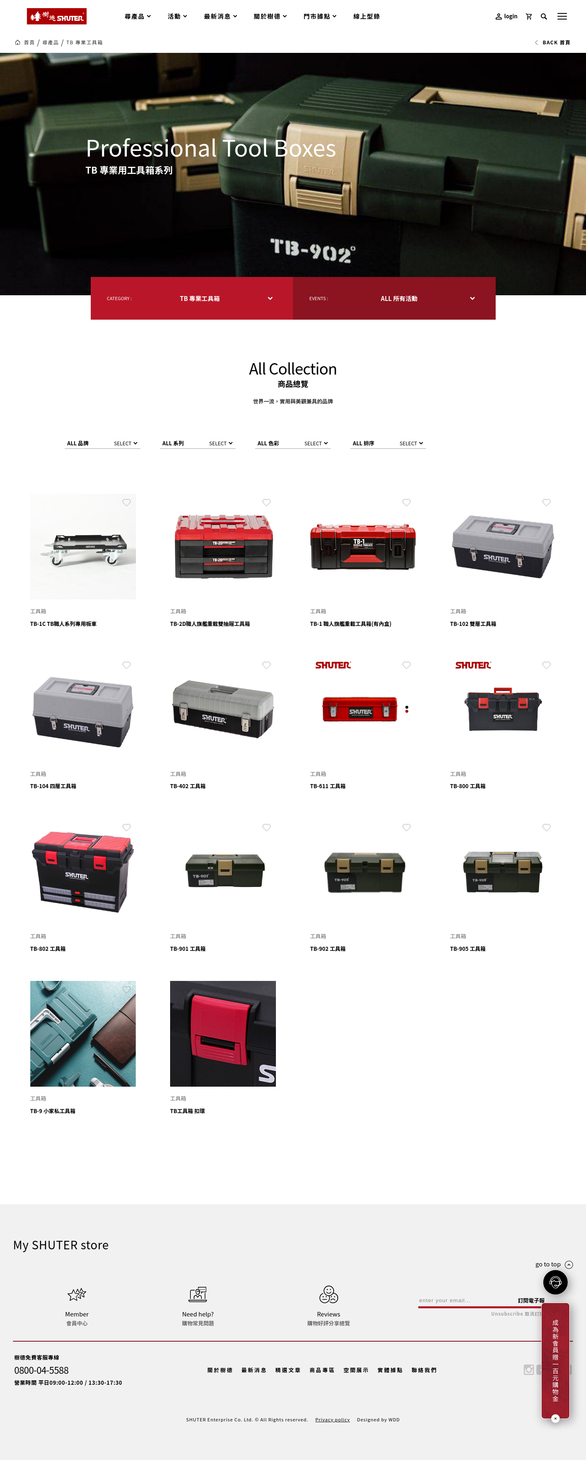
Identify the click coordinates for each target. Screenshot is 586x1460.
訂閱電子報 (531, 1300)
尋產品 (50, 42)
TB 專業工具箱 (84, 42)
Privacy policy (332, 1419)
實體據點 (391, 1370)
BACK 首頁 (552, 42)
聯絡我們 (424, 1370)
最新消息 (254, 1370)
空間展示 (356, 1370)
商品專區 (322, 1370)
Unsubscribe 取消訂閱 (517, 1314)
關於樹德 (221, 1370)
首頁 (29, 42)
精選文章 (289, 1370)
